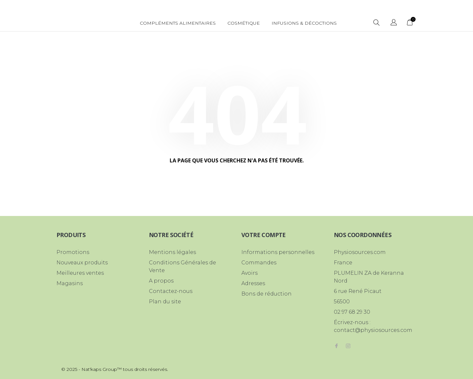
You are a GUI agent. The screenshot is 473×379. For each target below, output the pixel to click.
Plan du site (165, 301)
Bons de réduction (266, 294)
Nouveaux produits (82, 262)
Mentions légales (172, 252)
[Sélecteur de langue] (394, 23)
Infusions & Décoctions (304, 23)
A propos (161, 281)
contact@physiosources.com (373, 330)
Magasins (69, 283)
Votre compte (263, 235)
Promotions (72, 252)
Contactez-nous (170, 291)
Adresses (253, 283)
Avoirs (249, 273)
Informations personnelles (277, 252)
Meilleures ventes (80, 273)
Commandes (258, 262)
